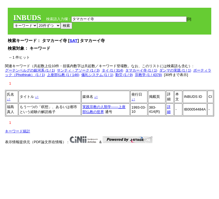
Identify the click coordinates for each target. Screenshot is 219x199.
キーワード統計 (17, 131)
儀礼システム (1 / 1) (97, 75)
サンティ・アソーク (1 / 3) (78, 70)
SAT (73, 40)
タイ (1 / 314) (112, 70)
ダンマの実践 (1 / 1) (175, 70)
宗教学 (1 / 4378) (148, 75)
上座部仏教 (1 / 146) (63, 75)
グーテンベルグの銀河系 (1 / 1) (30, 70)
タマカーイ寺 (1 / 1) (141, 70)
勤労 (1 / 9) (124, 75)
